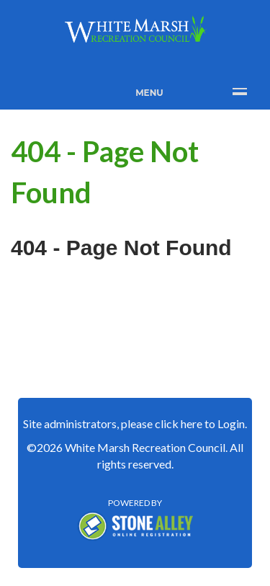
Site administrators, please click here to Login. (135, 423)
